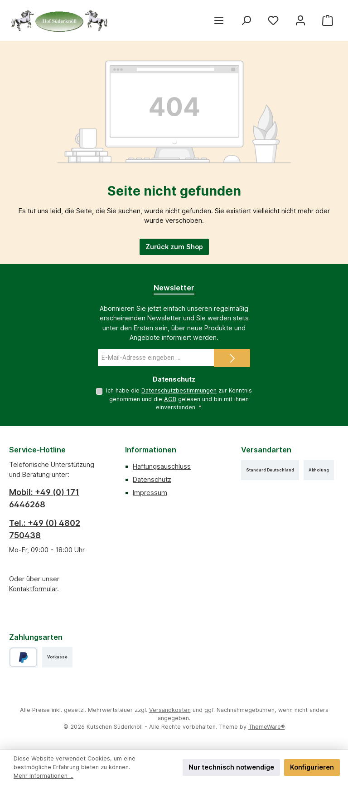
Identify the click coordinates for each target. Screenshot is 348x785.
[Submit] (232, 358)
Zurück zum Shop (174, 246)
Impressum (150, 492)
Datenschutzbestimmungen (179, 390)
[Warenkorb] (327, 20)
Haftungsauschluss (162, 466)
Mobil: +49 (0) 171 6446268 (44, 498)
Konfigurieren (312, 767)
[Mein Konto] (300, 20)
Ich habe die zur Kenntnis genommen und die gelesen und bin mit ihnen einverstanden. (179, 399)
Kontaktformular (33, 589)
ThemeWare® (266, 726)
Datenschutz (152, 479)
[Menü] (219, 20)
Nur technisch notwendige (231, 767)
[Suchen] (246, 20)
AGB (170, 399)
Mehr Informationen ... (43, 775)
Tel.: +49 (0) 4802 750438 (44, 529)
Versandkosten (170, 709)
